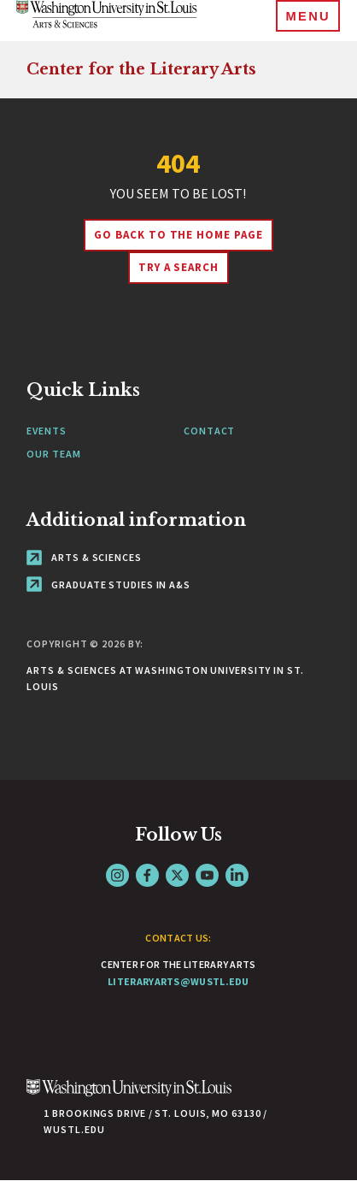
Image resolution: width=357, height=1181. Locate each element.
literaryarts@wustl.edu (178, 981)
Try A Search (178, 267)
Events (46, 430)
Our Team (53, 453)
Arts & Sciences (83, 557)
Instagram (117, 875)
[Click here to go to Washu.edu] (128, 1096)
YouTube (207, 875)
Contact (209, 430)
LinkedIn (237, 875)
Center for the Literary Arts (141, 69)
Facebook (147, 875)
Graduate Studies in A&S (108, 584)
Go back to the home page (178, 234)
